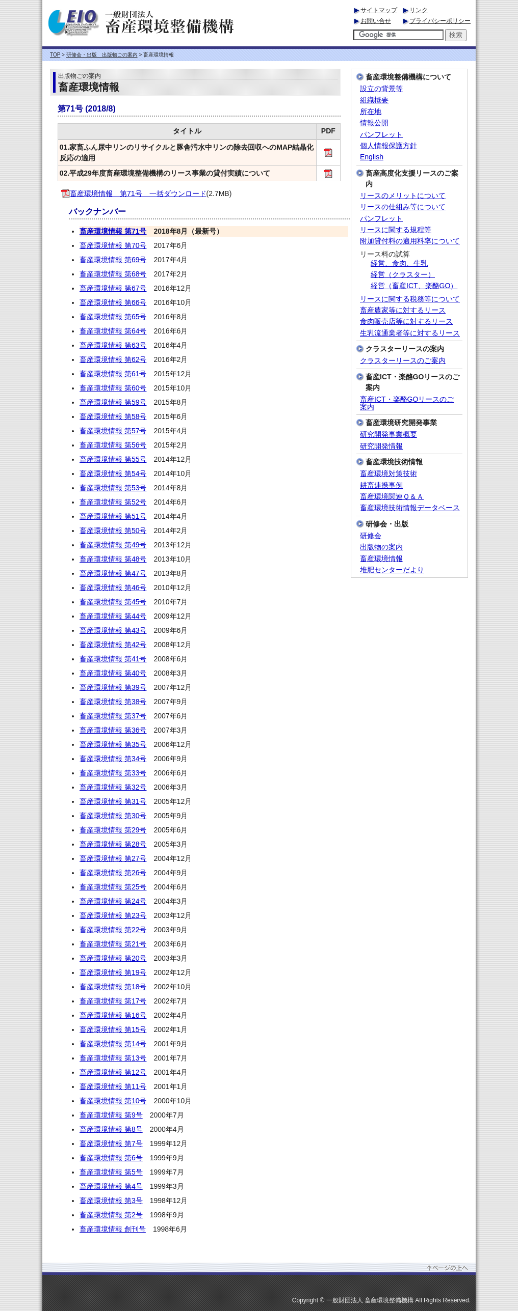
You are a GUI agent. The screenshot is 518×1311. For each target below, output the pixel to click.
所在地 (370, 112)
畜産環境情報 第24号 (113, 901)
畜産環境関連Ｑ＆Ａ (392, 496)
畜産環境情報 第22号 (113, 930)
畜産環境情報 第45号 (113, 602)
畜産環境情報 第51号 (113, 516)
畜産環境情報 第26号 (113, 873)
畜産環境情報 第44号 (113, 616)
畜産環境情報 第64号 (113, 331)
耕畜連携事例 (381, 485)
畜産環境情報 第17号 (113, 1001)
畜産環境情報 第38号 (113, 702)
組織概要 (374, 100)
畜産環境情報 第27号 (113, 858)
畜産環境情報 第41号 (113, 659)
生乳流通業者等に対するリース (410, 333)
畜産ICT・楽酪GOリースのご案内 (407, 403)
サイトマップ (378, 10)
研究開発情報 (381, 446)
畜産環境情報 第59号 (113, 402)
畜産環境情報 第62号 (113, 359)
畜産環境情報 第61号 (113, 374)
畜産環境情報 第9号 (111, 1115)
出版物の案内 (381, 547)
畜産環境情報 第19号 (113, 972)
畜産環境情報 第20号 (113, 958)
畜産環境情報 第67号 (113, 288)
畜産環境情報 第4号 (111, 1186)
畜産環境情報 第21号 (113, 944)
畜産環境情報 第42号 (113, 644)
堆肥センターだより (392, 570)
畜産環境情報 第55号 (113, 459)
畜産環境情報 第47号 (113, 573)
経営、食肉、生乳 (399, 263)
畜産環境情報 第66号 (113, 302)
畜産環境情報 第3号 (111, 1200)
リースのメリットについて (403, 196)
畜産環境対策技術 (388, 474)
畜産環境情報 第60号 (113, 388)
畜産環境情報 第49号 (113, 545)
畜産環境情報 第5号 (111, 1172)
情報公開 (374, 123)
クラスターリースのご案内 (403, 361)
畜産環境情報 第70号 (113, 245)
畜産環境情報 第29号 (113, 830)
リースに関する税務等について (410, 299)
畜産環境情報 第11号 (113, 1086)
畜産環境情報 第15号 (113, 1029)
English (371, 157)
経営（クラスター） (403, 274)
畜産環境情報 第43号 (113, 630)
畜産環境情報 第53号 (113, 488)
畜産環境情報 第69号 (113, 260)
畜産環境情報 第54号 (113, 473)
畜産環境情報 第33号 (113, 773)
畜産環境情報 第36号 (113, 730)
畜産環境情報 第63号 (113, 345)
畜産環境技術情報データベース (410, 508)
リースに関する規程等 (395, 230)
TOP (55, 55)
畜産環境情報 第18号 (113, 987)
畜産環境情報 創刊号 (113, 1229)
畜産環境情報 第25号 (113, 887)
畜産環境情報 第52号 (113, 502)
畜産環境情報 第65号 (113, 317)
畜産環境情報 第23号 (113, 915)
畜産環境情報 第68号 (113, 274)
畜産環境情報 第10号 (113, 1101)
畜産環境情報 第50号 (113, 530)
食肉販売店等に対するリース (406, 321)
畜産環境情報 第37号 (113, 716)
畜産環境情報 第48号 (113, 559)
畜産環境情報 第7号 (111, 1143)
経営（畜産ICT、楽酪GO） (414, 286)
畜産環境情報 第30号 (113, 816)
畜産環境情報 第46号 (113, 587)
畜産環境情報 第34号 (113, 759)
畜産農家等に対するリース (403, 310)
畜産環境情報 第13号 (113, 1058)
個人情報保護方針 (388, 146)
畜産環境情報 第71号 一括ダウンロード (133, 193)
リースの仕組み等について (403, 207)
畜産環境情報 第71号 (113, 231)
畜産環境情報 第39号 (113, 687)
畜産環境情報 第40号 (113, 673)
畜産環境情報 (381, 559)
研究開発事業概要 (388, 434)
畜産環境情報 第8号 (111, 1129)
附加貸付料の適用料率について (410, 241)
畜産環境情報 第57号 (113, 431)
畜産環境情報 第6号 (111, 1158)
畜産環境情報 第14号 (113, 1044)
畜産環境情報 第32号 (113, 787)
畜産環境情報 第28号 (113, 844)
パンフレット (381, 134)
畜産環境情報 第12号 (113, 1072)
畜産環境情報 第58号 (113, 416)
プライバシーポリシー (440, 20)
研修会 (370, 536)
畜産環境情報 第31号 (113, 801)
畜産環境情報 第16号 (113, 1015)
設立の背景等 (381, 89)
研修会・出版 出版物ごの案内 (102, 55)
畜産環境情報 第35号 (113, 744)
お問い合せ (375, 20)
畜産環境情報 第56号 (113, 445)
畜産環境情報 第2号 (111, 1215)
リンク (418, 10)
